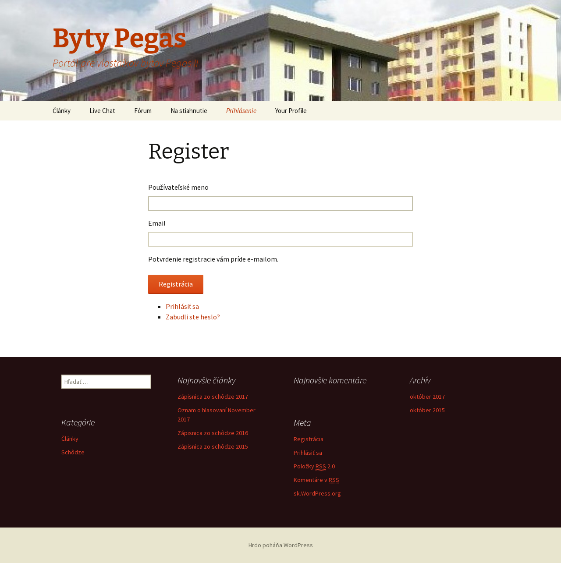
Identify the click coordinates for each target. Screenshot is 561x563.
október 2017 (427, 396)
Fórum (143, 110)
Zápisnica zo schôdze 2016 (213, 433)
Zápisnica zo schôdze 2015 (213, 446)
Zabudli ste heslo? (193, 316)
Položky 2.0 (314, 466)
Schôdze (73, 452)
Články (62, 110)
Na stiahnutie (188, 110)
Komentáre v (316, 480)
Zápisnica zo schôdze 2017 (213, 396)
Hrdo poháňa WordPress (281, 545)
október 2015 (427, 410)
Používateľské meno (178, 187)
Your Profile (291, 110)
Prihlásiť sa (182, 306)
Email (157, 223)
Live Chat (102, 110)
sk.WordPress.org (317, 493)
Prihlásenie (241, 110)
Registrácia (308, 439)
